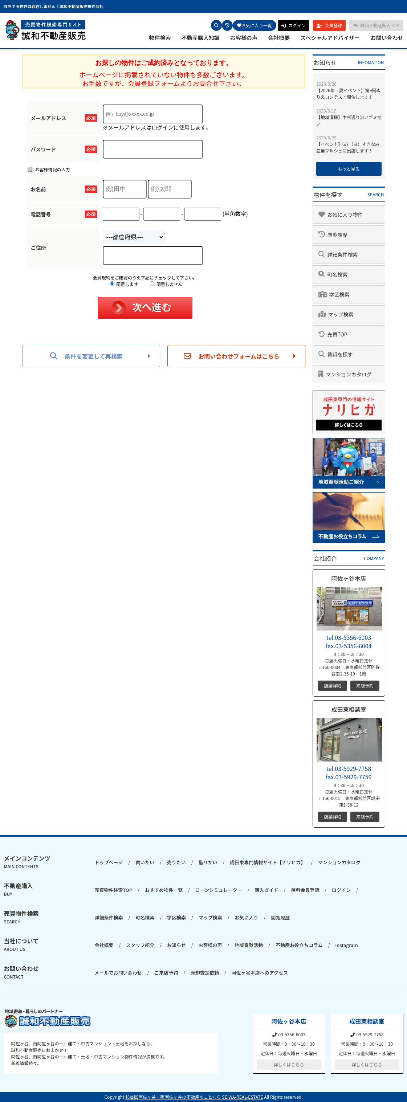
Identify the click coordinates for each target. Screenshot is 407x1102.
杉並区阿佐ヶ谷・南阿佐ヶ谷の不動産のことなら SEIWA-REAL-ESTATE (194, 1097)
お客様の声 (243, 37)
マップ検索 (210, 917)
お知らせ (176, 945)
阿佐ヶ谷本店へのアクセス (260, 972)
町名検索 (144, 917)
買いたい (144, 862)
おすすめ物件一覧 (164, 889)
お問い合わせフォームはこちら (232, 356)
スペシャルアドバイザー (330, 37)
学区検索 (176, 917)
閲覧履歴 (280, 917)
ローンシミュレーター (218, 889)
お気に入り (246, 917)
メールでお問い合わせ (118, 972)
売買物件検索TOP (114, 889)
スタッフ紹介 (140, 945)
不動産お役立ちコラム (299, 945)
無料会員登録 (305, 889)
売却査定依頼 (205, 972)
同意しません (166, 284)
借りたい (207, 862)
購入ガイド (266, 889)
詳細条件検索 (109, 917)
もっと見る (348, 169)
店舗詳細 (332, 685)
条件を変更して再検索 (86, 356)
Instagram (346, 945)
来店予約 (365, 685)
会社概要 (279, 37)
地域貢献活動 (249, 945)
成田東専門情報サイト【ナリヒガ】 (267, 862)
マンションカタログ (339, 862)
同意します (124, 284)
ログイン (341, 889)
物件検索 (160, 37)
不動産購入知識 (201, 37)
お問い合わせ (386, 37)
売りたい (176, 862)
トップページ (109, 862)
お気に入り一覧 (254, 25)
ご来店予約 (166, 972)
